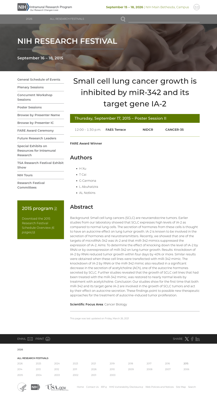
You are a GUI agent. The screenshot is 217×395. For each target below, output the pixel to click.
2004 (39, 375)
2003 (57, 375)
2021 (93, 363)
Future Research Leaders (36, 138)
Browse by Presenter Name (38, 115)
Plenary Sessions (30, 87)
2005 (20, 375)
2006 (186, 369)
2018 (130, 363)
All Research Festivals (67, 18)
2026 (29, 18)
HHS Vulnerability (126, 386)
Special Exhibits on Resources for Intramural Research (36, 150)
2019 (112, 363)
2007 (168, 369)
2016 (167, 363)
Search (192, 386)
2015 (39, 208)
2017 (149, 363)
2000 (112, 375)
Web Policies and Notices (159, 386)
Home (80, 386)
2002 (75, 375)
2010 (112, 369)
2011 (75, 369)
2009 (131, 369)
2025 (38, 363)
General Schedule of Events (38, 79)
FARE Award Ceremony (35, 130)
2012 (56, 369)
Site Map (181, 386)
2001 (93, 375)
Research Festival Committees (31, 185)
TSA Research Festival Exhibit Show (40, 165)
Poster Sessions (29, 107)
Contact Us (92, 386)
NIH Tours (25, 175)
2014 (19, 369)
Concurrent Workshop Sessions (34, 97)
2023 (75, 363)
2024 (57, 363)
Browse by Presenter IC (35, 123)
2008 (149, 369)
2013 (38, 369)
